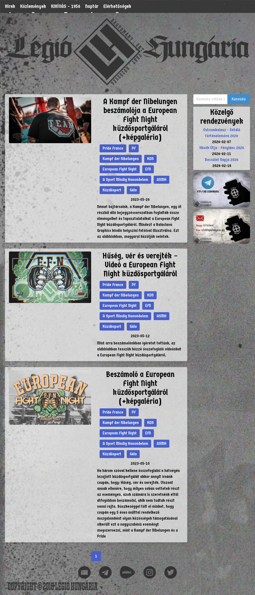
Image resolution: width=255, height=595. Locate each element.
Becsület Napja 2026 (221, 159)
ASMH (161, 179)
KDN (150, 158)
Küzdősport (112, 190)
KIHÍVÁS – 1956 (65, 6)
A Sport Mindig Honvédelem (125, 179)
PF (134, 148)
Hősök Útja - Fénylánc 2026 (221, 147)
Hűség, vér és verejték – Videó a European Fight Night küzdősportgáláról (140, 264)
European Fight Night (120, 169)
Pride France (113, 148)
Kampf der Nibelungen (121, 158)
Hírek (10, 6)
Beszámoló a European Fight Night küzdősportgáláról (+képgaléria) (140, 388)
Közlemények (33, 6)
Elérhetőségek (117, 6)
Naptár (91, 6)
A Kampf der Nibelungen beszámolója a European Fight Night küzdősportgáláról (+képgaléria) (140, 119)
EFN (148, 169)
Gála (133, 190)
